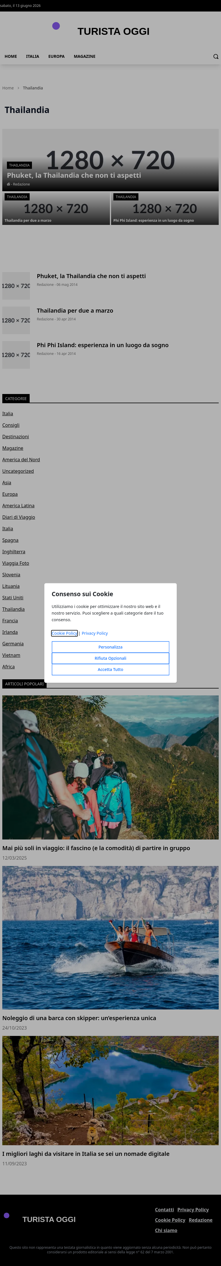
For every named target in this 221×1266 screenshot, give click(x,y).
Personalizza (110, 647)
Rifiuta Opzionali (110, 658)
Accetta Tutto (110, 669)
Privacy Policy (95, 633)
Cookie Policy (64, 633)
